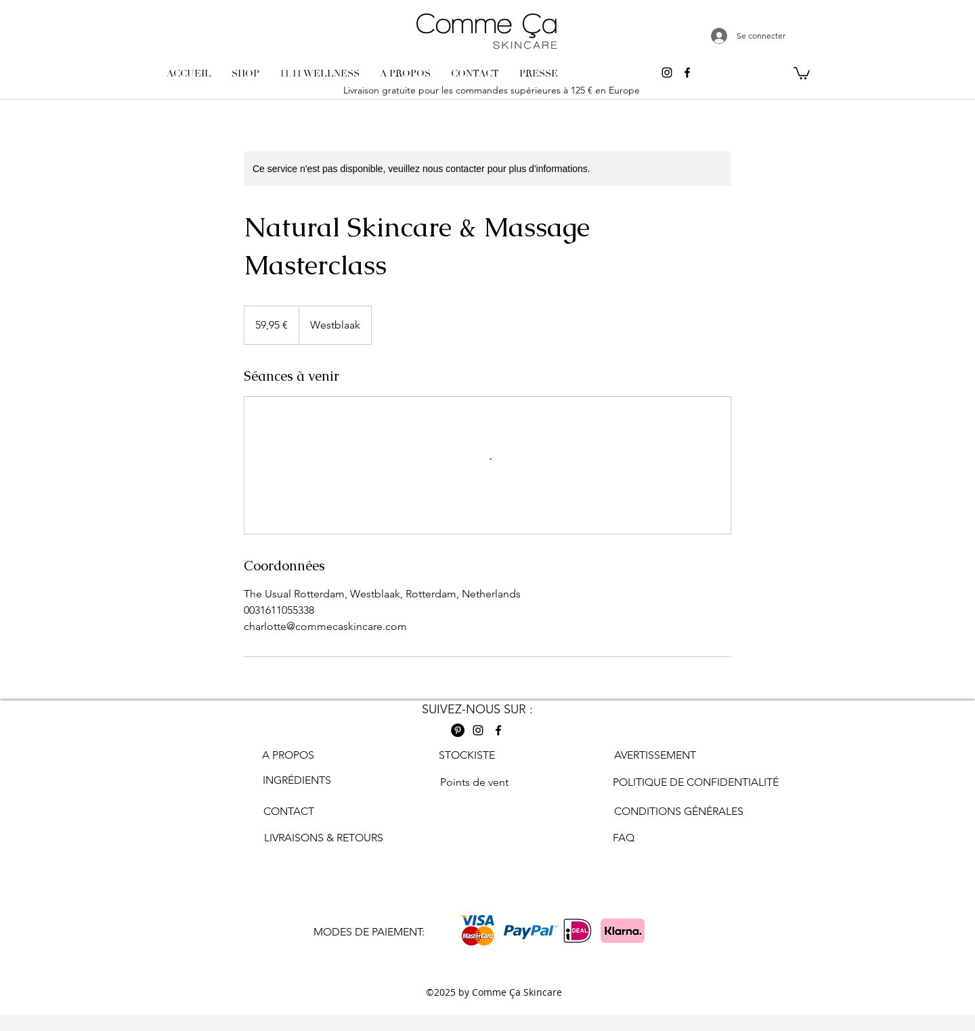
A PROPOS (288, 755)
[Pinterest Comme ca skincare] (457, 730)
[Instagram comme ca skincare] (667, 72)
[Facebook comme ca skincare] (687, 72)
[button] (802, 72)
